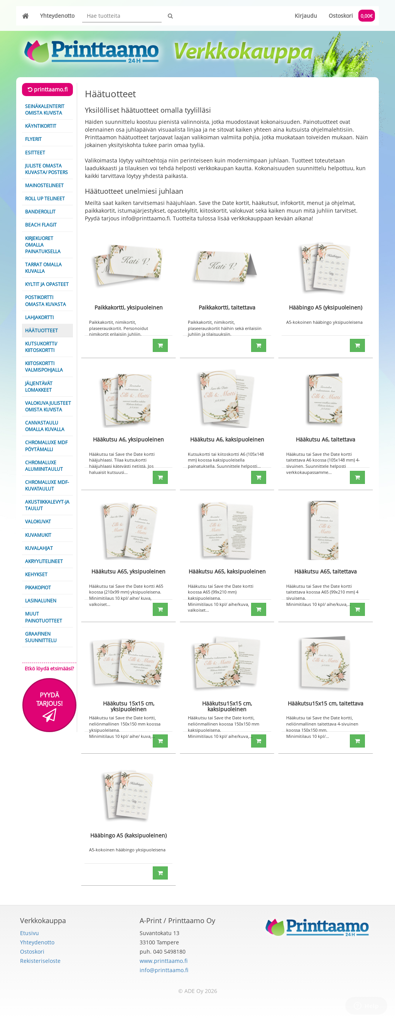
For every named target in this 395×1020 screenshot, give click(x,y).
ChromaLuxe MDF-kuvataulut (47, 485)
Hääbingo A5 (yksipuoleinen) (325, 307)
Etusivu (29, 933)
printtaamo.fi (48, 89)
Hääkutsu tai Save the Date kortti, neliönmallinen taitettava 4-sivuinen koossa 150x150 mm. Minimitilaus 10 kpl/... (322, 727)
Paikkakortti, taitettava (227, 307)
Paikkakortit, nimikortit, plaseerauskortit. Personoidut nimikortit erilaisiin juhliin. (118, 328)
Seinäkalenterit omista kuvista (44, 109)
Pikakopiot (38, 587)
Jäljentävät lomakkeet (38, 386)
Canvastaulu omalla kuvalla (44, 426)
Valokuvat (38, 521)
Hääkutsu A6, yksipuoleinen (128, 439)
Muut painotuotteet (43, 617)
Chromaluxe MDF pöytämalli (46, 445)
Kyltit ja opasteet (47, 284)
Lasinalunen (40, 600)
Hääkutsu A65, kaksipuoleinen (227, 571)
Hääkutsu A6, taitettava (325, 439)
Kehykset (36, 574)
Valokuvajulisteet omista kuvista (48, 406)
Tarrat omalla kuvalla (43, 267)
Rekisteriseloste (40, 960)
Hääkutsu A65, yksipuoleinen (128, 571)
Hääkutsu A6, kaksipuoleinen (227, 439)
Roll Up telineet (45, 198)
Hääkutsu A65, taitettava (325, 571)
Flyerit (33, 139)
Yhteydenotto (57, 15)
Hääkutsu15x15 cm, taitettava (325, 703)
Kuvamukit (38, 535)
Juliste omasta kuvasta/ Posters (46, 169)
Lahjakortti (39, 317)
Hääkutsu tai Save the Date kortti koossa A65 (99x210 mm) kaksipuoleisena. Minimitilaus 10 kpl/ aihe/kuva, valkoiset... (220, 598)
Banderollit (40, 211)
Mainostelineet (44, 185)
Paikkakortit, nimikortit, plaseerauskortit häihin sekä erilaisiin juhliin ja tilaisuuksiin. (225, 328)
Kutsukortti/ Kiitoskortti (41, 347)
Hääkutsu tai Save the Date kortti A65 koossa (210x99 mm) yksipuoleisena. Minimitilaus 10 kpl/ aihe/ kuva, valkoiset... (126, 595)
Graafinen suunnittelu (41, 637)
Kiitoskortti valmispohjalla (44, 366)
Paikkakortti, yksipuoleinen (129, 307)
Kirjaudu (306, 15)
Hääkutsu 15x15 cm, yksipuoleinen (128, 706)
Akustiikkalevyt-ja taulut (47, 505)
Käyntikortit (40, 126)
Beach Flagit (41, 225)
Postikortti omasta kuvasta (45, 300)
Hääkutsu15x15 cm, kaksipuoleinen (227, 706)
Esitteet (35, 152)
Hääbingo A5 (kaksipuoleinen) (128, 835)
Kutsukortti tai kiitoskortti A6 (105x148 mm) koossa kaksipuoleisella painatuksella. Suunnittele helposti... (226, 460)
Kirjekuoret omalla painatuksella (43, 245)
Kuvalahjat (39, 548)
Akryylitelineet (44, 561)
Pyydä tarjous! (49, 706)
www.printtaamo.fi (163, 960)
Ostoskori (352, 16)
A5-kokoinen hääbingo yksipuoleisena (324, 322)
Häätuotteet (41, 330)
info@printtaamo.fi (164, 970)
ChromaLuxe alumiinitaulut (44, 465)
